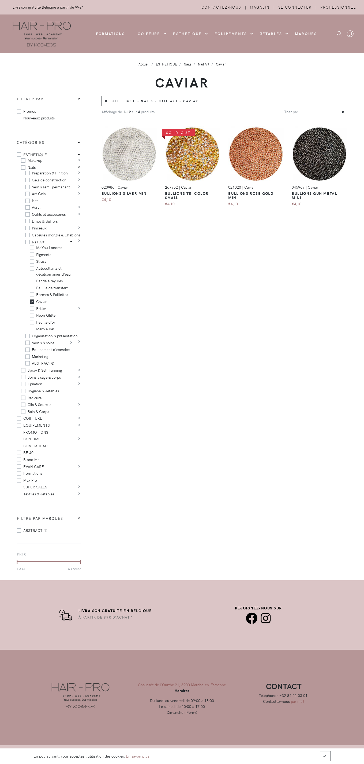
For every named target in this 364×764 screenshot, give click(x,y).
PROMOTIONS (35, 432)
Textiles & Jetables (38, 493)
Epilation (35, 383)
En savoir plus (137, 756)
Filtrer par (30, 98)
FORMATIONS (110, 33)
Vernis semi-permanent (51, 186)
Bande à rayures (49, 280)
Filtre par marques (40, 518)
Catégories (30, 142)
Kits (35, 200)
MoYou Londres (49, 247)
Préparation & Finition (50, 173)
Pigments (43, 254)
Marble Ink (45, 328)
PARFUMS (31, 438)
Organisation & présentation (55, 335)
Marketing (40, 356)
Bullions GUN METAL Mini (314, 195)
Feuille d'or (45, 322)
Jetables (271, 33)
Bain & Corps (38, 411)
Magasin (259, 7)
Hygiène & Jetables (43, 390)
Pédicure (35, 397)
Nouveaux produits (39, 117)
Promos (29, 111)
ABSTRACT (35, 530)
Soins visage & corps (44, 377)
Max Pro (30, 480)
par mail (297, 701)
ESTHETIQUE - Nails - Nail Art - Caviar (152, 101)
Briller (41, 308)
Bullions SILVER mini (125, 193)
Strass (41, 261)
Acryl (36, 207)
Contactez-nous (221, 7)
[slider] (80, 562)
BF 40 (28, 452)
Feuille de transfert (52, 287)
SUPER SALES (35, 486)
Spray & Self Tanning (45, 370)
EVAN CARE (33, 466)
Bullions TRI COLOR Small (187, 195)
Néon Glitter (46, 315)
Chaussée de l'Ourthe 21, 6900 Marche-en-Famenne (182, 684)
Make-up (35, 160)
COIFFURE (149, 33)
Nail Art (38, 241)
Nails (32, 167)
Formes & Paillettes (52, 294)
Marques (306, 33)
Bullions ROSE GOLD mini (250, 195)
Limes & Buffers (45, 221)
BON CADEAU (35, 445)
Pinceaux (39, 228)
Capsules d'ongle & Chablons (56, 234)
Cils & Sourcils (39, 404)
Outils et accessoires (49, 214)
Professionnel (338, 7)
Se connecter (295, 7)
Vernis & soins (43, 342)
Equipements (231, 33)
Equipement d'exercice (51, 349)
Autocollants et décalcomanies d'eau (53, 271)
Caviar (41, 301)
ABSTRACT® (43, 363)
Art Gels (39, 193)
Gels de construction (49, 179)
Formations (32, 473)
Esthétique (187, 33)
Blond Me (31, 459)
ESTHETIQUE (35, 154)
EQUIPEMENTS (36, 425)
